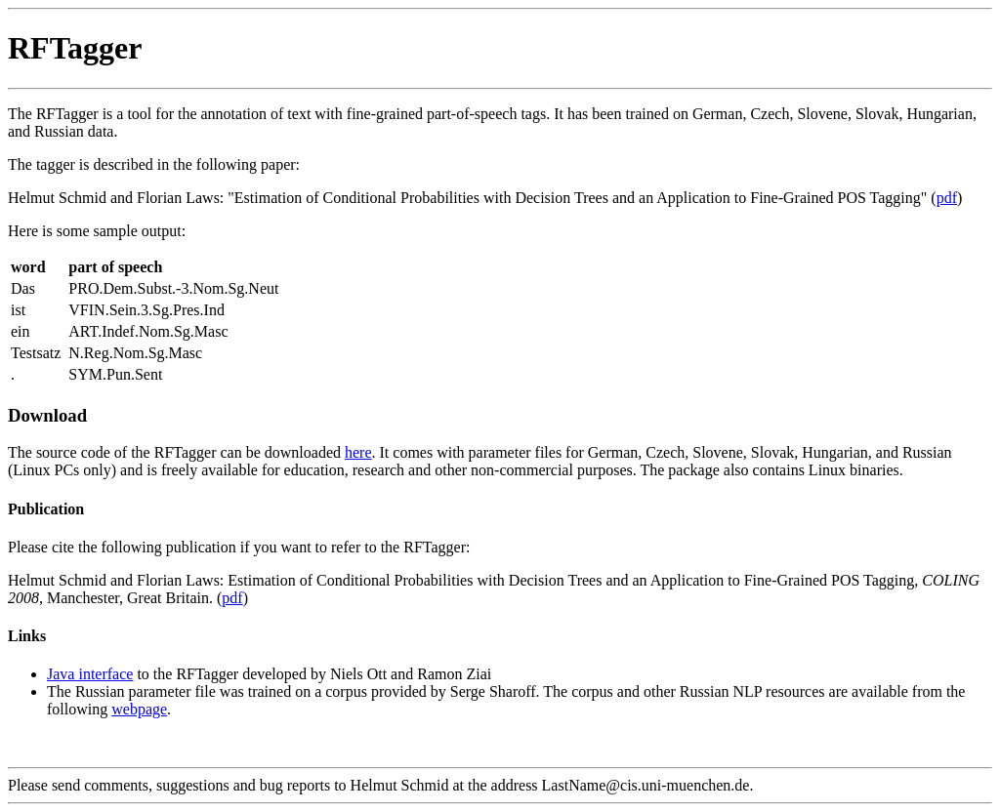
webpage (139, 709)
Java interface (90, 674)
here (358, 452)
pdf (947, 197)
